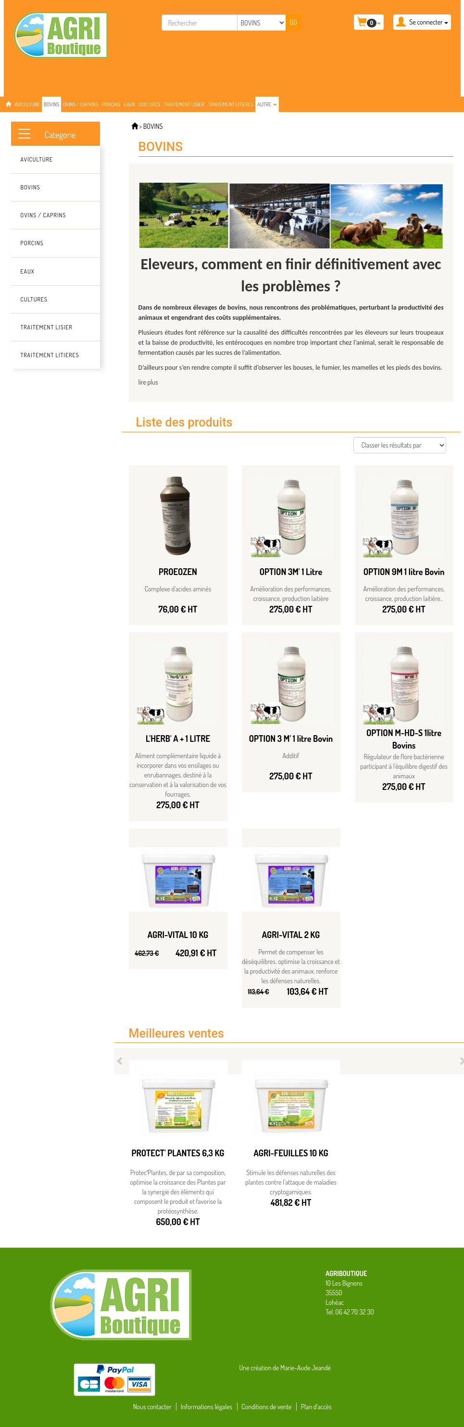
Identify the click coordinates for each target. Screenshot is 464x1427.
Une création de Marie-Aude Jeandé (285, 1368)
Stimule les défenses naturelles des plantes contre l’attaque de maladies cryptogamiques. (291, 1182)
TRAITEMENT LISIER (184, 104)
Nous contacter (152, 1406)
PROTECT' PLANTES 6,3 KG (178, 1153)
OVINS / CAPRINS (80, 104)
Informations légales (206, 1406)
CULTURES (149, 104)
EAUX (129, 104)
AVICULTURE (27, 104)
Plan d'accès (316, 1406)
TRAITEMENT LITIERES (230, 104)
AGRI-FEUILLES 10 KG (290, 1153)
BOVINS (51, 104)
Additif (291, 755)
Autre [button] (267, 104)
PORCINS (111, 104)
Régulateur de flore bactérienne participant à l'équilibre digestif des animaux (404, 766)
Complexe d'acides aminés (178, 589)
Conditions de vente (266, 1406)
